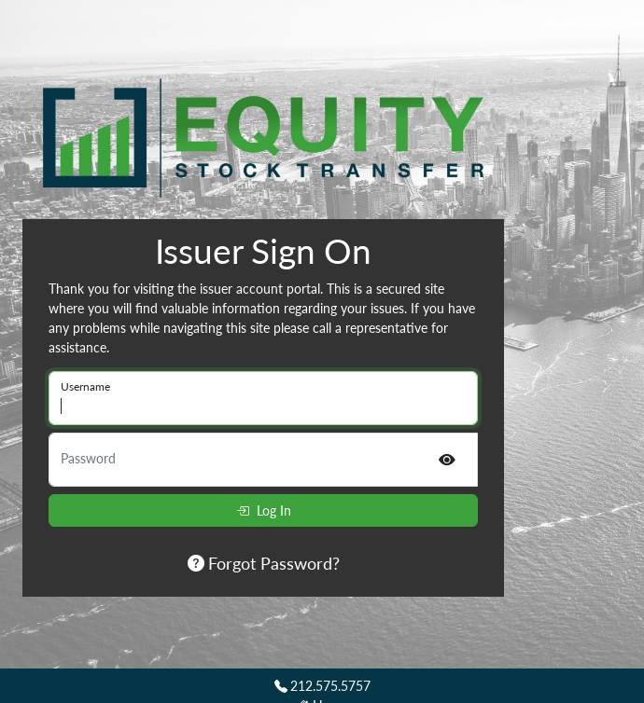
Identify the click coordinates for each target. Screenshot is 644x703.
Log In (263, 510)
